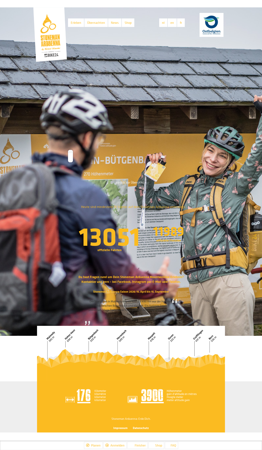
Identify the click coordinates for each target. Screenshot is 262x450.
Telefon (174, 281)
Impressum (120, 428)
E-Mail (156, 281)
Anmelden (115, 445)
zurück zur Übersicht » (131, 182)
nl (163, 22)
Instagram (139, 281)
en (172, 22)
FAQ (171, 445)
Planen (93, 445)
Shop (128, 22)
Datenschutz (141, 428)
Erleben (76, 22)
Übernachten (96, 22)
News (115, 22)
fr (181, 22)
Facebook (123, 281)
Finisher (137, 445)
